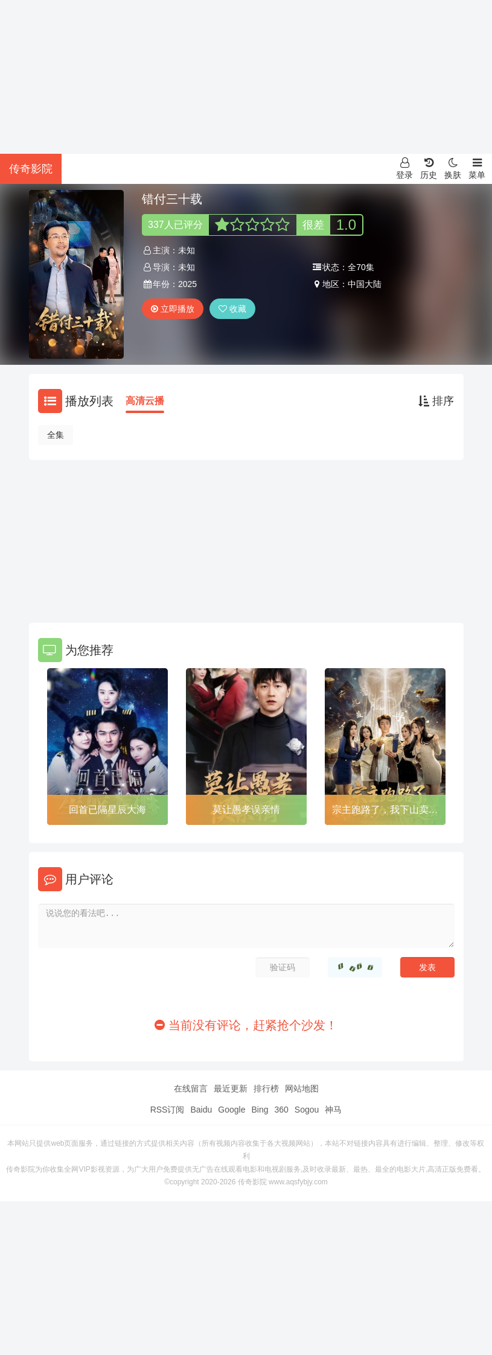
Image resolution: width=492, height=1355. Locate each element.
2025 (187, 284)
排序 (436, 401)
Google (231, 1109)
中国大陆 (365, 284)
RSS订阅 (167, 1109)
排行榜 (266, 1088)
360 (281, 1109)
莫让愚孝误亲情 (246, 809)
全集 (55, 435)
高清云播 (145, 401)
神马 (333, 1109)
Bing (259, 1109)
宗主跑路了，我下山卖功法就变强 (385, 811)
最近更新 (231, 1088)
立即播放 (172, 309)
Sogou (307, 1109)
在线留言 (191, 1088)
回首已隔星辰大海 (107, 809)
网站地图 (302, 1088)
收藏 (232, 309)
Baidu (201, 1109)
